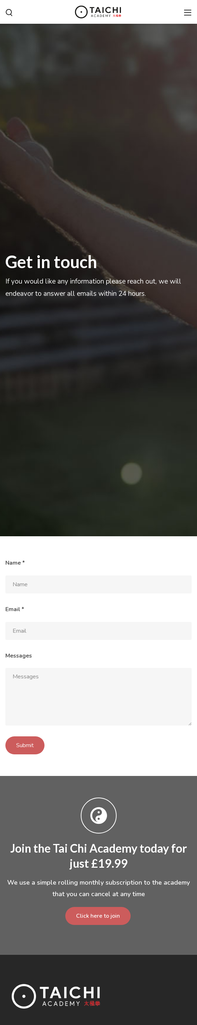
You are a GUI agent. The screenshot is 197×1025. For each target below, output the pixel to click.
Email (14, 609)
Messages (18, 656)
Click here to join (98, 916)
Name (15, 563)
